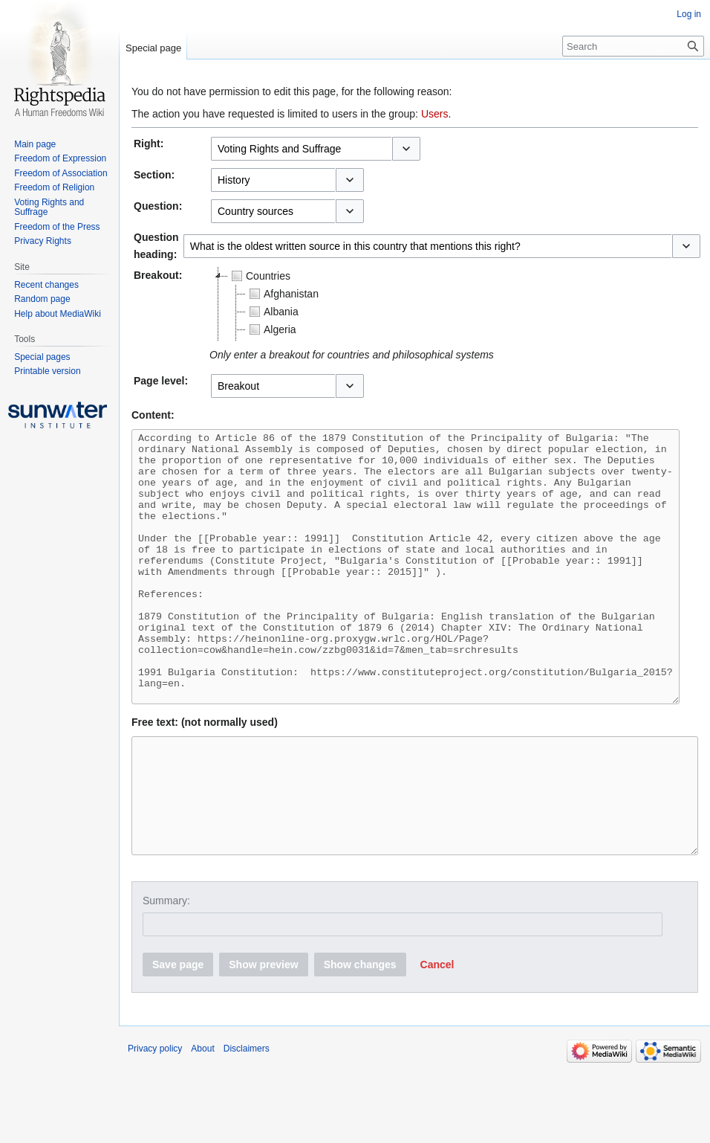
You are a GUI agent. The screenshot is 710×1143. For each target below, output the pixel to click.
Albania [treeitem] (272, 312)
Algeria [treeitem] (271, 329)
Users (435, 114)
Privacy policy (155, 1124)
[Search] (633, 46)
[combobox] (301, 149)
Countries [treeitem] (259, 276)
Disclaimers (247, 1124)
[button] (406, 149)
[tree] (395, 304)
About (202, 1124)
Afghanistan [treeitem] (282, 294)
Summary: (166, 976)
